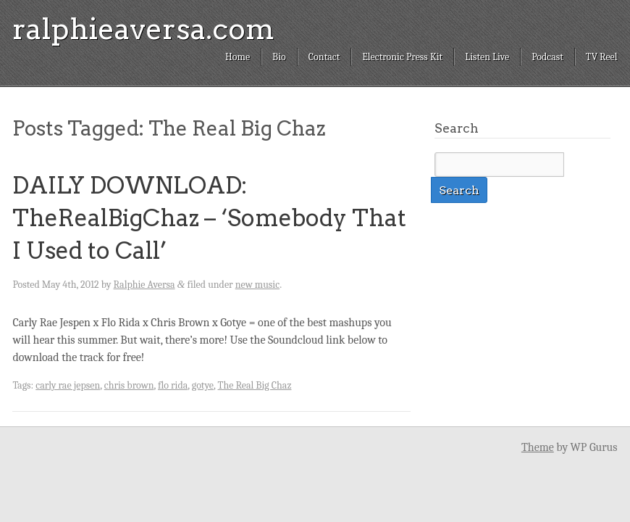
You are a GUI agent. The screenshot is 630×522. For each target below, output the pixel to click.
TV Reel (602, 57)
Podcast (547, 57)
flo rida (173, 385)
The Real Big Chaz (255, 385)
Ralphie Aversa (144, 284)
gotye (203, 385)
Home (237, 57)
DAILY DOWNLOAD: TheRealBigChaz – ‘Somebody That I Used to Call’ (209, 218)
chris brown (129, 385)
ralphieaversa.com (143, 29)
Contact (324, 57)
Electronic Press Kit (402, 57)
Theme (537, 447)
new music (257, 284)
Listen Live (487, 57)
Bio (279, 57)
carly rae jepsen (67, 385)
